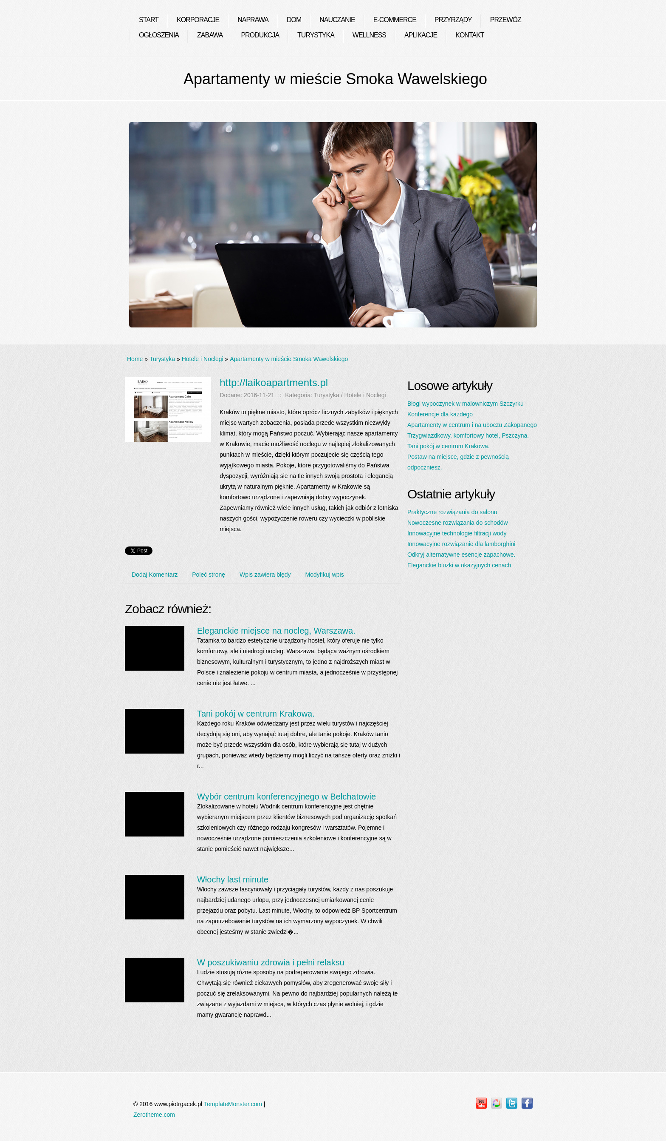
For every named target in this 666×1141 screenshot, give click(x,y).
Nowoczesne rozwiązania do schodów (457, 522)
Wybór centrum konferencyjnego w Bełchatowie (286, 796)
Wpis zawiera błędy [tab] (265, 574)
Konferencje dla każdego (440, 414)
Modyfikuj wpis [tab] (324, 574)
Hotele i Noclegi (202, 359)
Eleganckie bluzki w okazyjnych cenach (459, 565)
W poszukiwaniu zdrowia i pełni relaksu (270, 962)
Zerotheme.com (154, 1114)
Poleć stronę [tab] (208, 574)
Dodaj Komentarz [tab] (155, 574)
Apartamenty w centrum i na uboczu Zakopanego (472, 424)
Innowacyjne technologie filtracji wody (456, 533)
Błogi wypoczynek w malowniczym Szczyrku (465, 403)
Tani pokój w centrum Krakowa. (256, 713)
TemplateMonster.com (233, 1104)
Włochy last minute (232, 879)
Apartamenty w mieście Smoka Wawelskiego (289, 359)
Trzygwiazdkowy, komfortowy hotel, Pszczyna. (468, 435)
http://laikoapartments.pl (274, 382)
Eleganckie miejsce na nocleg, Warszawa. (276, 630)
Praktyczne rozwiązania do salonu (452, 512)
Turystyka (162, 359)
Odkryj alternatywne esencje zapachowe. (461, 554)
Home (135, 359)
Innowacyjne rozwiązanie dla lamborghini (461, 544)
